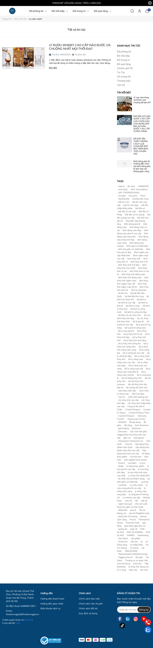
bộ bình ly (141, 299)
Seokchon (123, 541)
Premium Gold (132, 522)
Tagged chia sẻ (125, 557)
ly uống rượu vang (131, 490)
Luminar (145, 481)
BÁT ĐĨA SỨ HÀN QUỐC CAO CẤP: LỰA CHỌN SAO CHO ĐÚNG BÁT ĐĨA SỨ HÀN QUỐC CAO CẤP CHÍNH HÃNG (141, 124)
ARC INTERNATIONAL (129, 192)
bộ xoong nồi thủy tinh (136, 387)
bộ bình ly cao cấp (126, 302)
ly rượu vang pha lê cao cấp (132, 486)
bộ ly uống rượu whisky (131, 373)
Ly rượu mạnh (136, 485)
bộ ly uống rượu (135, 359)
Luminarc (122, 485)
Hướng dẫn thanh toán (52, 598)
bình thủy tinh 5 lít (139, 261)
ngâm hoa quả (125, 503)
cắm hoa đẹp (138, 393)
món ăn (128, 500)
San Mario (123, 538)
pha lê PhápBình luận (139, 513)
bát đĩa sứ (140, 208)
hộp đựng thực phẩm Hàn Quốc (133, 446)
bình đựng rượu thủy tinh (132, 235)
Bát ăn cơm (123, 202)
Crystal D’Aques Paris (139, 412)
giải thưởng (123, 428)
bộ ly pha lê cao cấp (133, 323)
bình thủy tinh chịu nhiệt (131, 266)
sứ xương (134, 547)
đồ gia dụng (135, 422)
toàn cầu (133, 569)
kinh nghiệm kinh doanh (135, 459)
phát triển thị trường (127, 516)
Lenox (142, 463)
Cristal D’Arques (132, 409)
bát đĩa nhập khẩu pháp (132, 207)
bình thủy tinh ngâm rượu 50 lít (132, 285)
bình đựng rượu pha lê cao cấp (132, 232)
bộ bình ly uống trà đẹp (136, 312)
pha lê (133, 510)
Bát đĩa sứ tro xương (134, 214)
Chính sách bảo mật (89, 598)
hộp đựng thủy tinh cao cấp (131, 452)
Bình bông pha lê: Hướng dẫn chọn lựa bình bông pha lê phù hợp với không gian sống (141, 166)
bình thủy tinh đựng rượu (129, 277)
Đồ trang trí (123, 59)
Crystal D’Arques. (126, 415)
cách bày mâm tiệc (127, 390)
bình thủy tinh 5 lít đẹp (128, 265)
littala (120, 466)
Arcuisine (132, 195)
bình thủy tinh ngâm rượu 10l (132, 282)
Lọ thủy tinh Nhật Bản (138, 475)
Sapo (17, 623)
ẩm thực (131, 186)
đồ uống (128, 425)
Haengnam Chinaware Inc (130, 441)
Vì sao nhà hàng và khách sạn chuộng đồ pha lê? (142, 100)
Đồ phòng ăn (124, 51)
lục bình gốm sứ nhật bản (133, 480)
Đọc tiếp (53, 67)
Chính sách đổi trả (88, 608)
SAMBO (131, 535)
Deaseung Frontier (136, 419)
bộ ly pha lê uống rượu (135, 327)
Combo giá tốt (125, 68)
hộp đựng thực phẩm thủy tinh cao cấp (133, 449)
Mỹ (136, 500)
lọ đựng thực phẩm (135, 466)
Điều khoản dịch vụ (50, 608)
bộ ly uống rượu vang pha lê (133, 370)
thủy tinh (137, 563)
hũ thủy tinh (135, 456)
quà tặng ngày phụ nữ (134, 525)
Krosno (121, 463)
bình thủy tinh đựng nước (133, 274)
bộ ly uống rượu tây (134, 368)
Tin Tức (121, 72)
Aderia (121, 186)
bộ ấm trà (122, 293)
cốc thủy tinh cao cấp (128, 400)
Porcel (133, 519)
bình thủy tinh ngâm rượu (133, 279)
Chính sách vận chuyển (91, 603)
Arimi (142, 195)
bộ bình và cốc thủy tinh (129, 315)
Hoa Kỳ (128, 444)
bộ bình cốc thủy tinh (133, 298)
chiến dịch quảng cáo (138, 397)
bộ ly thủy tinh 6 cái (133, 334)
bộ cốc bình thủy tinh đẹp (133, 317)
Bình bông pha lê (132, 224)
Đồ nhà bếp (123, 55)
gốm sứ (126, 437)
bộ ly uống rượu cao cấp (134, 361)
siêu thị (134, 541)
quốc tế (133, 529)
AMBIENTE (143, 186)
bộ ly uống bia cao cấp (133, 353)
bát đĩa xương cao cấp (133, 216)
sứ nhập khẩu (136, 544)
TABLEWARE (131, 551)
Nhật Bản (122, 510)
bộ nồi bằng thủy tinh (132, 378)
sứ (141, 541)
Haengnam (138, 437)
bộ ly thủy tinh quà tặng (135, 340)
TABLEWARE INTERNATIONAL (133, 554)
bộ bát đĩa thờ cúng (134, 296)
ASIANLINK (123, 198)
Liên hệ (121, 84)
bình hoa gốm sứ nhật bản (130, 249)
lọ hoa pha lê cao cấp (133, 468)
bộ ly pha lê (138, 321)
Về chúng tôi (124, 76)
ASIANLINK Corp (140, 198)
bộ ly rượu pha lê (126, 331)
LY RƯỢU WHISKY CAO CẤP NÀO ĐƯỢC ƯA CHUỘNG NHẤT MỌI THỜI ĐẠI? (80, 46)
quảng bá (122, 529)
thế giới (139, 557)
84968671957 (28, 606)
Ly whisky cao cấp (131, 497)
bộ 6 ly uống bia (138, 290)
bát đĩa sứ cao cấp (127, 211)
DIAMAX (122, 422)
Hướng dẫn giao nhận (51, 603)
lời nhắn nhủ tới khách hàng (131, 478)
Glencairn (122, 431)
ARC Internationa (139, 189)
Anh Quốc (123, 189)
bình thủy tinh (133, 258)
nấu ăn (144, 500)
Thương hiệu (124, 80)
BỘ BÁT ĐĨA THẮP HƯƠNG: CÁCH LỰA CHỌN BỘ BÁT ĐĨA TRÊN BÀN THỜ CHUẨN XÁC (140, 146)
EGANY (27, 620)
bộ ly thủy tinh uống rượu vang (132, 348)
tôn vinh (144, 569)
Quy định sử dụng (88, 613)
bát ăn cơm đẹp (130, 205)
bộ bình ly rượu (133, 305)
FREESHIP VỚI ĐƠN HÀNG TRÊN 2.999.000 (76, 2)
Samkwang (143, 535)
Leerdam (132, 463)
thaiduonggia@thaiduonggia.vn (22, 614)
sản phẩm (135, 538)
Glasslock (136, 428)
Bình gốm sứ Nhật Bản (137, 246)
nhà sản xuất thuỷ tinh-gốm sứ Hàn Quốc (132, 505)
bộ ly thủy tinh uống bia (129, 343)
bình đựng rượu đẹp (132, 230)
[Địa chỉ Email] (134, 609)
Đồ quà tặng (124, 64)
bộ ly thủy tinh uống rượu (132, 345)
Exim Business (142, 425)
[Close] (150, 3)
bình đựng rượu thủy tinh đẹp (132, 238)
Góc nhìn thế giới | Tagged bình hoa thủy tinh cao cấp (132, 434)
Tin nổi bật (124, 92)
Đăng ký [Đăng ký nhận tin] (144, 609)
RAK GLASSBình (135, 532)
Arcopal (122, 195)
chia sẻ (121, 397)
